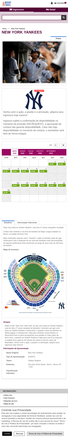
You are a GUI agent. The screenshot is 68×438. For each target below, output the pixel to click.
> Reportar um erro (10, 401)
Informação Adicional (27, 222)
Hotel (50, 9)
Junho (22, 152)
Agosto (40, 152)
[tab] (58, 38)
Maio (14, 152)
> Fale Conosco (9, 398)
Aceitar (7, 434)
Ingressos (16, 9)
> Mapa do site (8, 404)
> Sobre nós (7, 395)
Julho (31, 152)
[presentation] (58, 38)
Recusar (19, 434)
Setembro (51, 152)
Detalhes (8, 222)
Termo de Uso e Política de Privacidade (45, 434)
